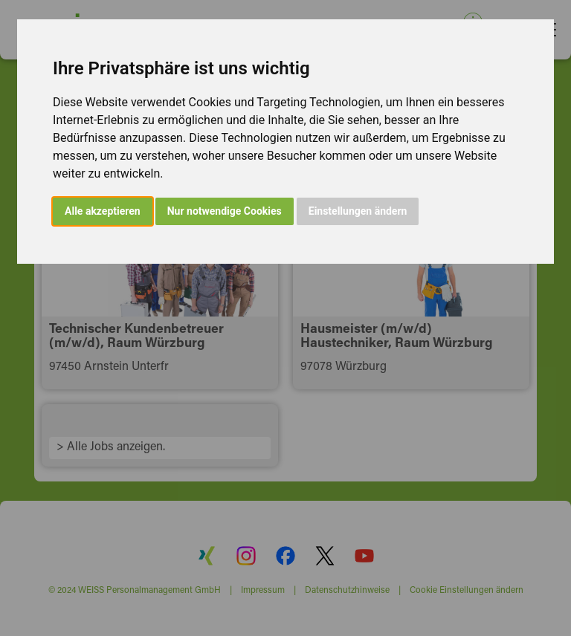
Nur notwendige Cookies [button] (224, 211)
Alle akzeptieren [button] (103, 211)
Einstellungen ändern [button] (358, 211)
